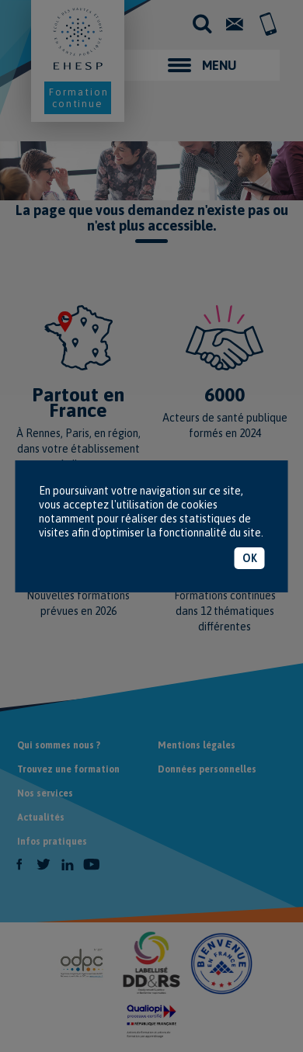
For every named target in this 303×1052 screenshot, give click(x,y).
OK (249, 558)
